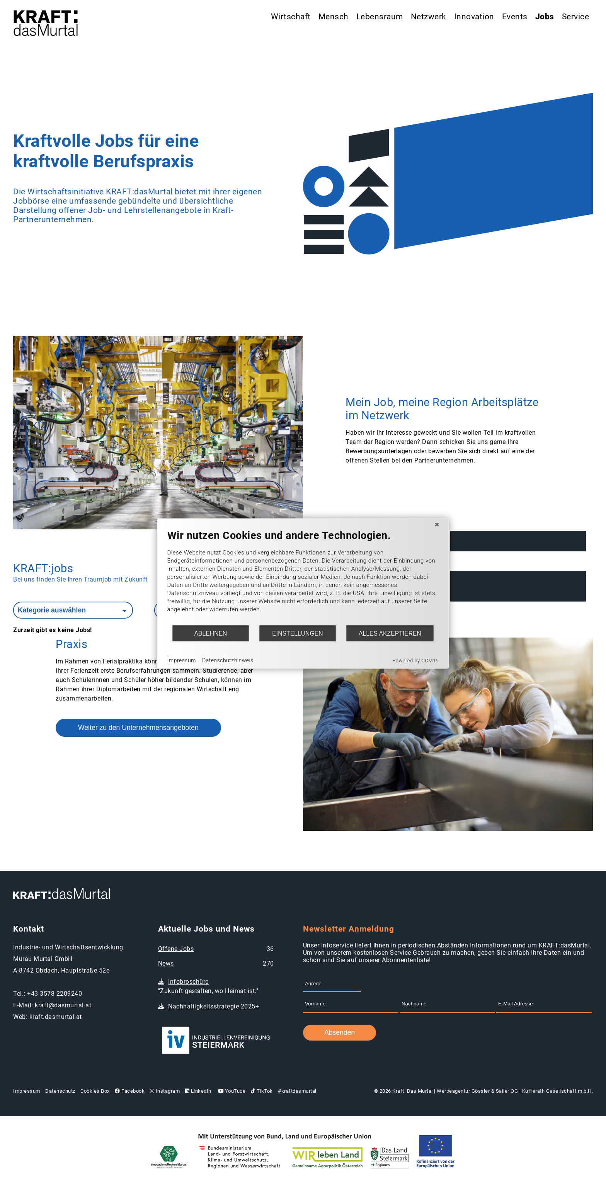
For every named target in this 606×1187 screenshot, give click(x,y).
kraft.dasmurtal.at (55, 1016)
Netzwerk (428, 16)
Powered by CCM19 (415, 660)
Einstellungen (297, 633)
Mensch (333, 16)
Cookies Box (95, 1091)
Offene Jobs (176, 948)
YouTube (230, 1091)
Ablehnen (210, 633)
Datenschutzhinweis (228, 660)
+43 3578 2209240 (54, 993)
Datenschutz (60, 1091)
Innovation (474, 16)
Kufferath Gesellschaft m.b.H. (557, 1091)
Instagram (165, 1091)
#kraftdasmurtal (297, 1091)
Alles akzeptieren (390, 633)
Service (575, 16)
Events (515, 16)
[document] (303, 577)
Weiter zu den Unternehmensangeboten (138, 727)
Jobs (544, 16)
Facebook (130, 1091)
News (166, 963)
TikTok (262, 1091)
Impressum (26, 1091)
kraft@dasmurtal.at (63, 1005)
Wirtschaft (291, 16)
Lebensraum (379, 16)
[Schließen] (437, 525)
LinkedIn (198, 1091)
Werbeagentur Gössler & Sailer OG (477, 1091)
